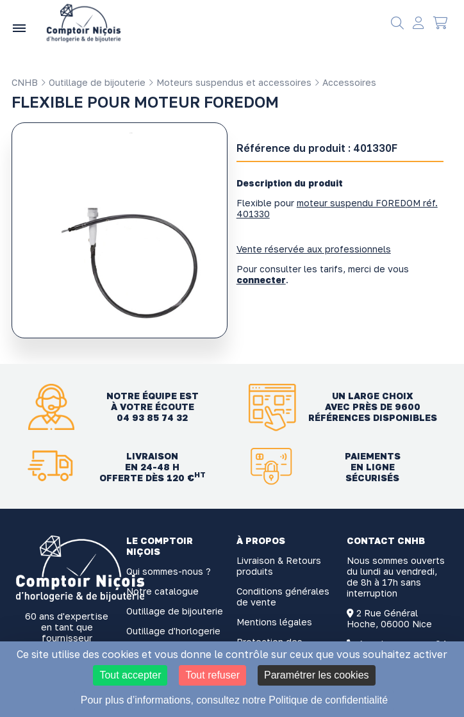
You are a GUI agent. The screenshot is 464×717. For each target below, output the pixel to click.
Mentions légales (274, 621)
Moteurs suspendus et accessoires (229, 82)
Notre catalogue (162, 591)
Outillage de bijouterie (92, 82)
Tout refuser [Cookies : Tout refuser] (212, 675)
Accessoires (345, 82)
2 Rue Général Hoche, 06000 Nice (389, 618)
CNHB (25, 82)
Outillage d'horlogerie (173, 630)
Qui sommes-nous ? (168, 571)
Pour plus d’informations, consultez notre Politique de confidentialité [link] (234, 700)
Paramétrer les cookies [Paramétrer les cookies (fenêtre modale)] (316, 675)
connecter (261, 279)
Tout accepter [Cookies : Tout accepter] (130, 675)
